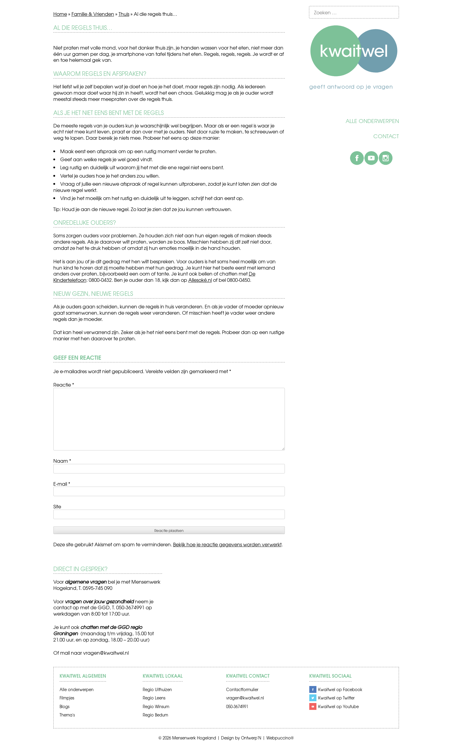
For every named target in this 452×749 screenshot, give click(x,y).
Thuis (124, 13)
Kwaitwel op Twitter (336, 698)
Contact (386, 136)
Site (57, 506)
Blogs (64, 706)
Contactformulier (242, 689)
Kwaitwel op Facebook (340, 689)
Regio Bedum (155, 715)
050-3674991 (237, 706)
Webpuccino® (280, 738)
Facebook (357, 158)
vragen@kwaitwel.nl (106, 652)
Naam (62, 460)
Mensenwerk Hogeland (194, 738)
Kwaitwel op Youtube (338, 706)
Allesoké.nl (200, 279)
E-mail (61, 483)
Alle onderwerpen (372, 121)
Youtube (371, 158)
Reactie (63, 384)
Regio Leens (154, 698)
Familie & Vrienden (93, 13)
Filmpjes (67, 698)
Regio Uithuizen (157, 689)
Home (60, 13)
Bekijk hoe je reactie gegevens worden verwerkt (227, 544)
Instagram (385, 158)
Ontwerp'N (251, 738)
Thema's (67, 715)
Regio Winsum (156, 706)
